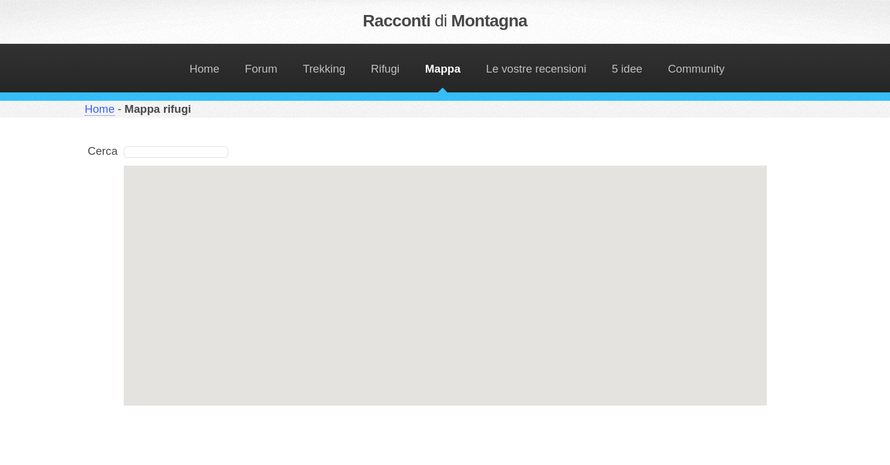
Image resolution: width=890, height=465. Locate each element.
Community (696, 68)
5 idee (627, 68)
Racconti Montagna (445, 20)
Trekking (324, 68)
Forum (261, 68)
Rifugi (385, 68)
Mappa (443, 68)
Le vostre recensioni (536, 68)
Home (205, 68)
